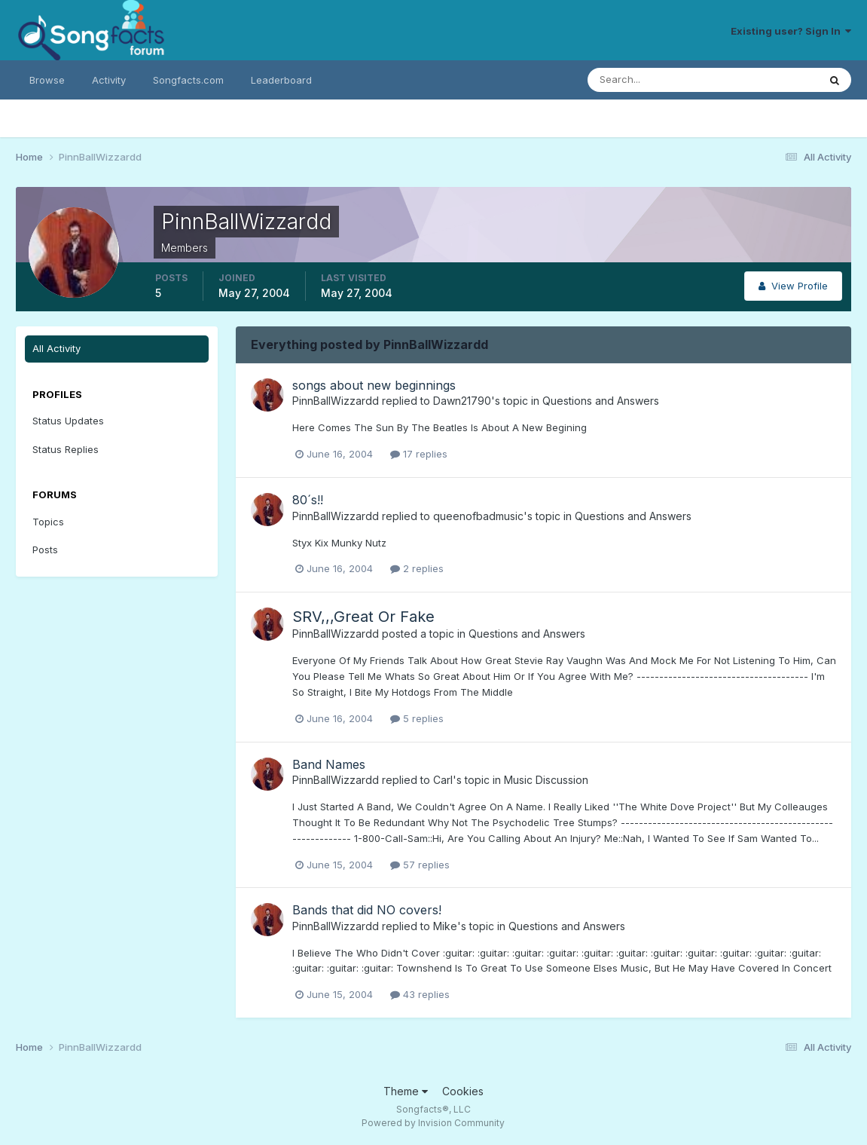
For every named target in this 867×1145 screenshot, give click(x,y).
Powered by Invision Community (433, 1122)
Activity (109, 80)
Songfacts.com (188, 80)
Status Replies (65, 449)
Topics (48, 522)
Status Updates (68, 421)
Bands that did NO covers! (366, 909)
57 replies (420, 865)
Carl (443, 779)
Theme (405, 1091)
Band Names (328, 764)
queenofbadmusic (478, 516)
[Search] (654, 80)
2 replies (417, 568)
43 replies (420, 994)
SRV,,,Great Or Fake (363, 617)
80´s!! (307, 499)
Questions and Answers (600, 400)
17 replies (418, 454)
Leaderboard (281, 80)
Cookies (463, 1091)
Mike (445, 926)
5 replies (417, 718)
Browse (47, 80)
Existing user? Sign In (791, 31)
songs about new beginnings (374, 385)
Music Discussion (546, 779)
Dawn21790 (462, 400)
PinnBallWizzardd (335, 400)
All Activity (56, 348)
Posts (45, 549)
